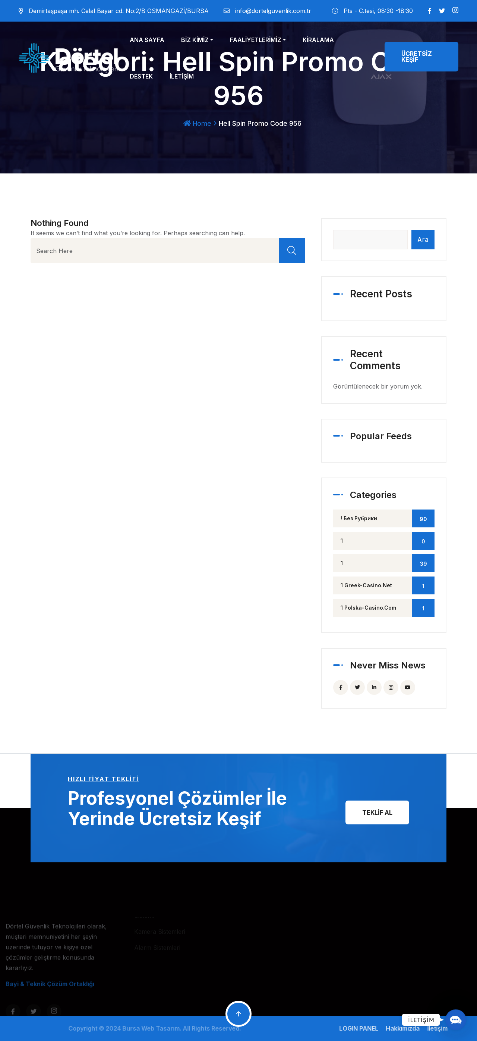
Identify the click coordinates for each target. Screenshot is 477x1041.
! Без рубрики (388, 518)
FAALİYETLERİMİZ (255, 40)
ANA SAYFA (147, 40)
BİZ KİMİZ (195, 40)
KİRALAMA (318, 40)
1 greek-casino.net (388, 585)
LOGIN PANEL (362, 1028)
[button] (455, 1019)
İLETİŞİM (182, 76)
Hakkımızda (406, 1028)
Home (197, 123)
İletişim (441, 1028)
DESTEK (141, 76)
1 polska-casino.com (388, 608)
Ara (423, 239)
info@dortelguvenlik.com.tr (273, 11)
